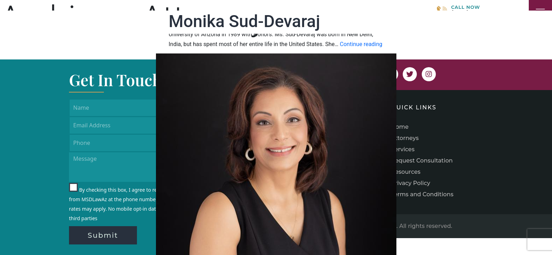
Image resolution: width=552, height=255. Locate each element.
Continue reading (361, 44)
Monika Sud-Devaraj (244, 21)
